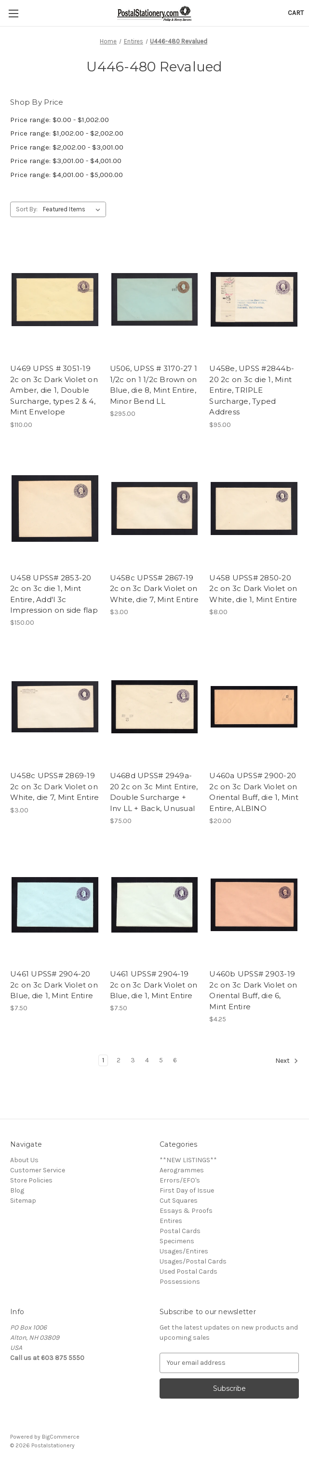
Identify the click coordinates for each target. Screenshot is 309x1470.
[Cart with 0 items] (295, 13)
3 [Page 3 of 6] (133, 1060)
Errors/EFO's (180, 1180)
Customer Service (37, 1170)
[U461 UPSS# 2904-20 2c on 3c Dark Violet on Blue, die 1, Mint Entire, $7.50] (55, 905)
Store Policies (31, 1180)
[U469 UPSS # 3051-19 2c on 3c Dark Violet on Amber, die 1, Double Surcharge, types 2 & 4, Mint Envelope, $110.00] (55, 299)
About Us (24, 1160)
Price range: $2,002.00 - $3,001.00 (66, 147)
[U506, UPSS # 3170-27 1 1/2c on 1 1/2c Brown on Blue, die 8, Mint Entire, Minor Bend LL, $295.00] (154, 299)
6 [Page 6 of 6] (175, 1060)
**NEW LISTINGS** (188, 1160)
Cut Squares (179, 1200)
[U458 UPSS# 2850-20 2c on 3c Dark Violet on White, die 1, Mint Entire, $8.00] (254, 509)
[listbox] (73, 209)
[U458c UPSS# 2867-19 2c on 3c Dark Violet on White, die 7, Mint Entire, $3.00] (154, 509)
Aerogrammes (182, 1170)
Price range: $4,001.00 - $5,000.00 (66, 174)
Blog (17, 1190)
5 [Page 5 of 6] (161, 1060)
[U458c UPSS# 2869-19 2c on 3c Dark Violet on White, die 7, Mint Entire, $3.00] (55, 706)
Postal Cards (180, 1231)
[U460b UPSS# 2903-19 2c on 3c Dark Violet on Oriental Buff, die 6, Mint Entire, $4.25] (254, 905)
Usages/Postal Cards (193, 1261)
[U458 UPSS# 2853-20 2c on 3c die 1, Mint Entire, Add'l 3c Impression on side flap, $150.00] (55, 509)
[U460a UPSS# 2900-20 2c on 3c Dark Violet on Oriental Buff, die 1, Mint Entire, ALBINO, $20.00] (254, 706)
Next (286, 1061)
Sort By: (27, 209)
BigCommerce (61, 1436)
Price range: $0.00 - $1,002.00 (59, 119)
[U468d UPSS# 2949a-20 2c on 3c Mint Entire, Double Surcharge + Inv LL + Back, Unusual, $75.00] (154, 706)
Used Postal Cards (188, 1271)
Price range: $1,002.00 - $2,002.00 (66, 133)
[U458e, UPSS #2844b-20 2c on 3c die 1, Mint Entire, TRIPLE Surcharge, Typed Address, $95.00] (254, 299)
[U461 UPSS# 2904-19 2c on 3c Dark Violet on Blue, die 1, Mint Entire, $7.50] (154, 905)
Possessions (180, 1282)
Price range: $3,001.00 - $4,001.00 (65, 160)
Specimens (177, 1241)
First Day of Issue (187, 1190)
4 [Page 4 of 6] (147, 1060)
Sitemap (23, 1200)
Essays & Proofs (186, 1211)
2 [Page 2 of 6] (119, 1060)
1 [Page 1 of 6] (103, 1060)
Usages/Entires (184, 1251)
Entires (171, 1221)
